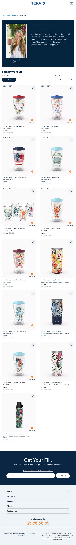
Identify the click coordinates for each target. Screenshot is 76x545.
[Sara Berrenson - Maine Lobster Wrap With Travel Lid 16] (57, 207)
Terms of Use (56, 533)
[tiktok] (29, 523)
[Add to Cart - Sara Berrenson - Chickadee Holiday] (32, 121)
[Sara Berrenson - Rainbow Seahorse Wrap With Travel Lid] (19, 383)
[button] (4, 3)
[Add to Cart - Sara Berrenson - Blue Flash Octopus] (32, 326)
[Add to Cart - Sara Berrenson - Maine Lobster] (70, 224)
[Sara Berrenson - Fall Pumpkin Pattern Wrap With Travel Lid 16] (19, 258)
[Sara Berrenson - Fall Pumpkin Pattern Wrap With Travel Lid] (19, 281)
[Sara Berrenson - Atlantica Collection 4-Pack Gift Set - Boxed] (19, 230)
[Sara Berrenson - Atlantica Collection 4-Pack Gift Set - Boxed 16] (19, 207)
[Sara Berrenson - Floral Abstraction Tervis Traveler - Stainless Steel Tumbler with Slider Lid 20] (57, 361)
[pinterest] (47, 523)
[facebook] (41, 523)
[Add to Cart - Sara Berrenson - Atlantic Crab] (70, 172)
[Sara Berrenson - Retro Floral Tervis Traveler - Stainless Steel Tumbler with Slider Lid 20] (57, 258)
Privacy (46, 533)
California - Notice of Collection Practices (38, 471)
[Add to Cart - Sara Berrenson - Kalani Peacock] (32, 429)
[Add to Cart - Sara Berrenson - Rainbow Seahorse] (32, 378)
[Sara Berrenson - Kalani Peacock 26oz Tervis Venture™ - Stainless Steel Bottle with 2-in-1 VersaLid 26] (19, 412)
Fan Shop (12, 15)
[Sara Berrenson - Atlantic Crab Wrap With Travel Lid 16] (57, 156)
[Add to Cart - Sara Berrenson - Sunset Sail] (70, 121)
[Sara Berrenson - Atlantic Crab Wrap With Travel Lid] (57, 178)
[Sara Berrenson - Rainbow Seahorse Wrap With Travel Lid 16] (19, 361)
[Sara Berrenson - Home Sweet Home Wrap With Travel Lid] (19, 178)
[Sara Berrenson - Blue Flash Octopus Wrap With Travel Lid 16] (19, 310)
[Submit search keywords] (71, 10)
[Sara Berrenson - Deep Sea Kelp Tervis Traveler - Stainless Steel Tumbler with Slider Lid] (57, 332)
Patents (67, 533)
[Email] (30, 475)
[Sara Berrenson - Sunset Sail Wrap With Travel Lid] (57, 127)
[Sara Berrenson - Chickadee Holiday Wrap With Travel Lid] (19, 127)
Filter (9, 80)
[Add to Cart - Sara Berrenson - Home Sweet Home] (32, 172)
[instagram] (35, 523)
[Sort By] (64, 80)
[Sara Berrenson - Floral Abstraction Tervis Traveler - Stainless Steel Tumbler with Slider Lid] (57, 383)
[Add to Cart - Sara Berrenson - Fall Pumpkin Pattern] (32, 275)
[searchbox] (38, 10)
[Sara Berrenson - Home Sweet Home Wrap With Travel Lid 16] (19, 156)
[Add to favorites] (33, 88)
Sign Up (62, 476)
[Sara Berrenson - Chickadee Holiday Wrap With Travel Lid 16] (19, 104)
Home (5, 15)
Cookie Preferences (64, 535)
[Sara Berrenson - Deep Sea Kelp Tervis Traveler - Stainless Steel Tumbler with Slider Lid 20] (57, 310)
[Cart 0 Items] (71, 3)
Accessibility (47, 535)
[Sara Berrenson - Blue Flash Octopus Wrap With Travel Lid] (19, 332)
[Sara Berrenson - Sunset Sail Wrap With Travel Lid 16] (57, 104)
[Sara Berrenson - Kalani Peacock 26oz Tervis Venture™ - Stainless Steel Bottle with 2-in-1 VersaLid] (19, 435)
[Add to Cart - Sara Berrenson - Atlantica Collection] (32, 224)
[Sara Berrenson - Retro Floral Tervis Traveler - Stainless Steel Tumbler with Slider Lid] (57, 281)
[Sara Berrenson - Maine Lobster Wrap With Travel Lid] (57, 230)
